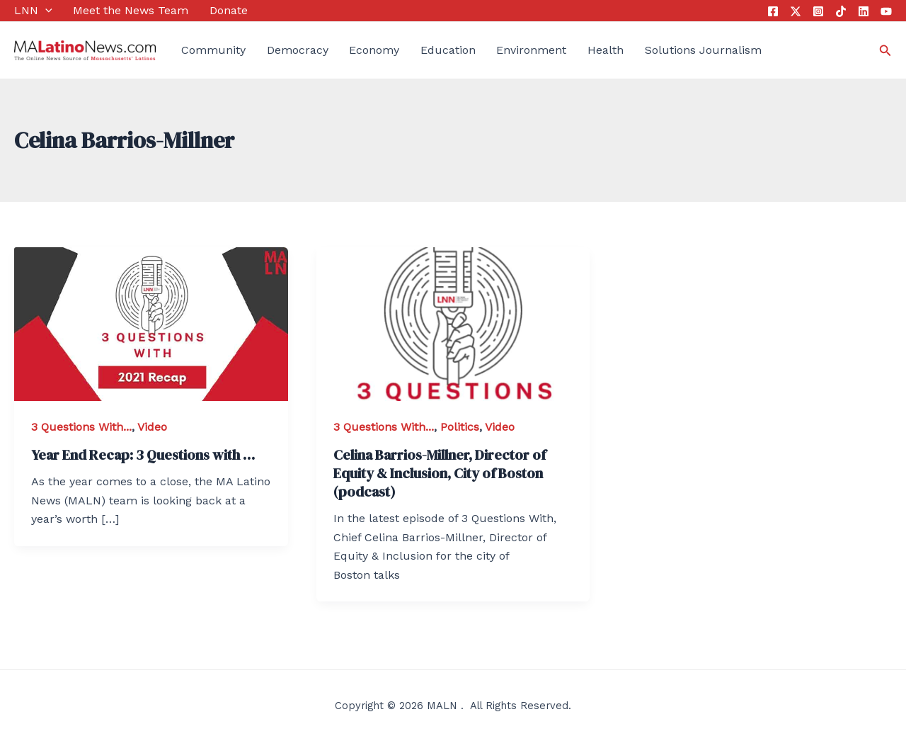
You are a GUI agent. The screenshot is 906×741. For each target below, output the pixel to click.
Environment (531, 50)
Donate (229, 10)
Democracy (297, 50)
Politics (459, 427)
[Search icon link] (885, 51)
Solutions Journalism (703, 50)
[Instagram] (818, 11)
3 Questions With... (81, 427)
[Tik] (841, 11)
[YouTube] (886, 11)
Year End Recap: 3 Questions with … (143, 455)
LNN (33, 10)
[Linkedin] (863, 11)
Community (213, 50)
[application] (45, 10)
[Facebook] (773, 11)
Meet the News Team (130, 10)
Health (605, 50)
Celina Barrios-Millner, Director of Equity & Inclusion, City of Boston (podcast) (439, 473)
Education (448, 50)
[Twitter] (795, 11)
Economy (374, 50)
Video (152, 427)
